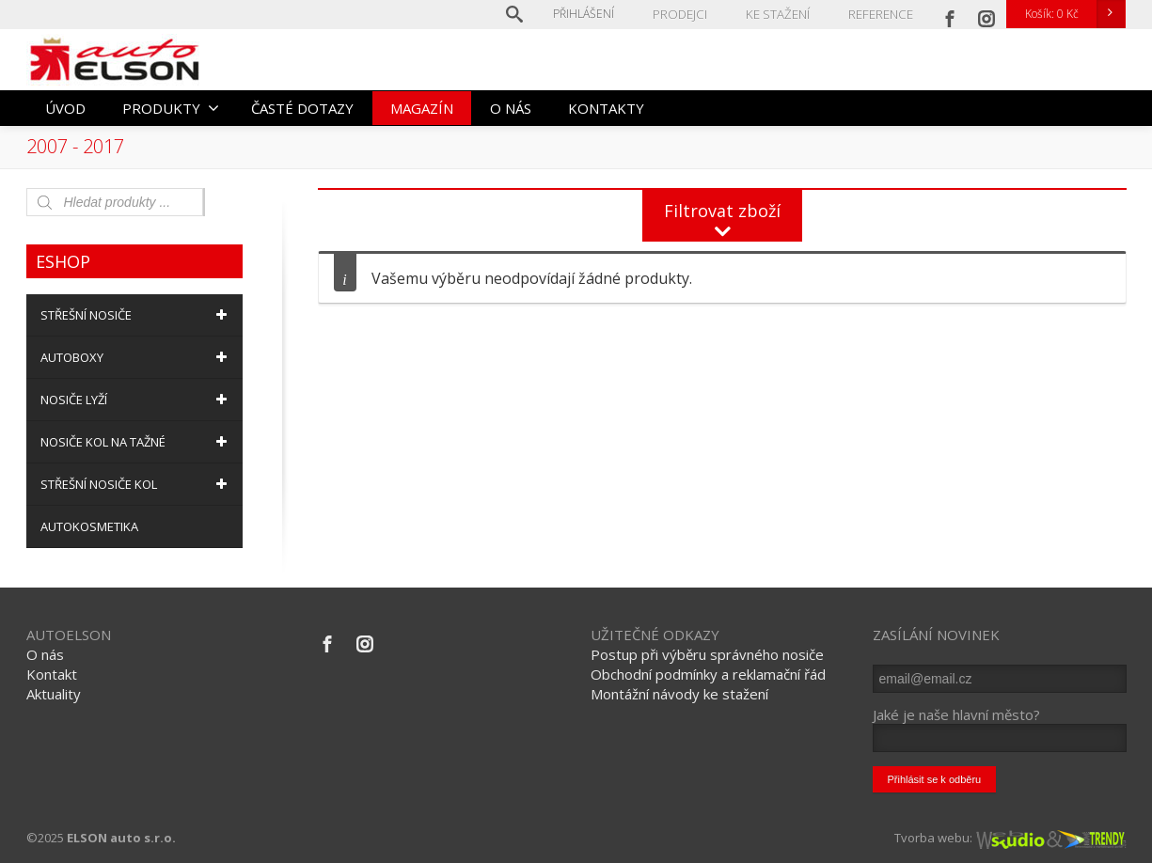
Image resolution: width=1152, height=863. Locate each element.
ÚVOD (65, 108)
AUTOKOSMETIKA (89, 526)
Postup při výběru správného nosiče (707, 654)
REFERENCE (881, 14)
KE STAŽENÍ (781, 14)
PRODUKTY (170, 108)
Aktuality (53, 693)
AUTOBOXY (136, 357)
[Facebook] (950, 14)
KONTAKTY (606, 108)
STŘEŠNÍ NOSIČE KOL (136, 484)
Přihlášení (592, 14)
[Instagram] (986, 14)
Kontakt (51, 674)
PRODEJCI (687, 14)
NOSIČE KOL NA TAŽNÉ (136, 442)
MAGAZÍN (421, 108)
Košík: (1075, 14)
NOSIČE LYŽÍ (136, 399)
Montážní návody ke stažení (679, 693)
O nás (45, 654)
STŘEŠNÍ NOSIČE (136, 315)
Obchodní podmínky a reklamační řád (708, 674)
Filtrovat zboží (722, 210)
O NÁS (510, 108)
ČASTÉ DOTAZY (302, 108)
